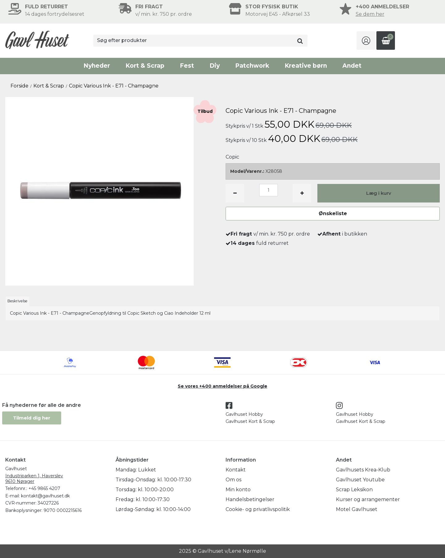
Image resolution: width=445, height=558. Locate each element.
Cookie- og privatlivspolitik (258, 509)
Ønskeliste (333, 213)
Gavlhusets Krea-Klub (363, 470)
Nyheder (96, 65)
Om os (233, 480)
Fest (187, 65)
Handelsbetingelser (250, 499)
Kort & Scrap (144, 65)
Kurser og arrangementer (368, 499)
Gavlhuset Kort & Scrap (250, 421)
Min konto (238, 489)
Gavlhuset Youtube (360, 480)
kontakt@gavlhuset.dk (45, 496)
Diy (215, 65)
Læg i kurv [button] (378, 193)
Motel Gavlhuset (356, 509)
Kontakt (236, 470)
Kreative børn (306, 65)
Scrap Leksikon (354, 489)
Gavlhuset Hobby (244, 414)
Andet (352, 65)
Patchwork (252, 65)
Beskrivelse (17, 301)
